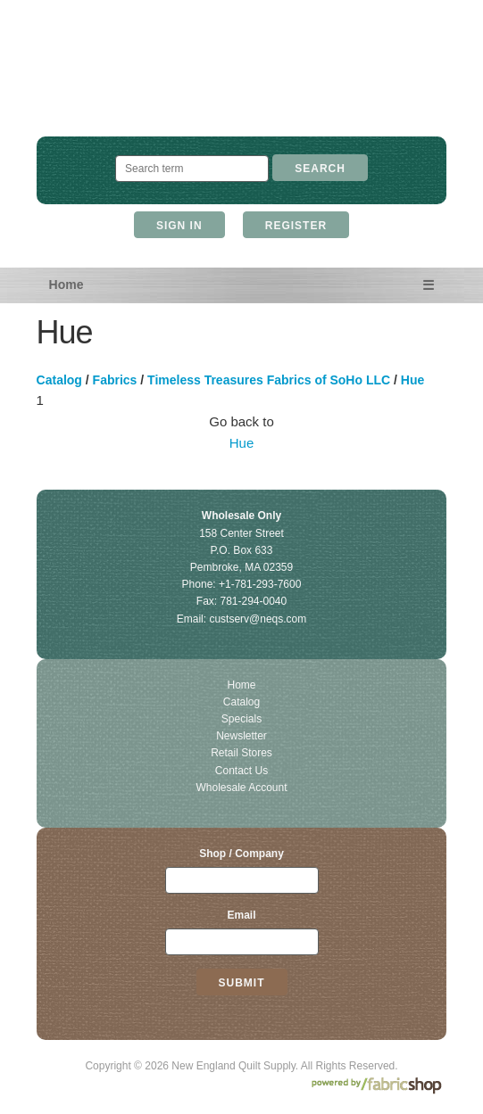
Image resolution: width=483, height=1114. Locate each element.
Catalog (59, 380)
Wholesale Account (241, 787)
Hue (412, 380)
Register (296, 225)
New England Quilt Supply (241, 85)
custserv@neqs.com (257, 619)
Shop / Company (241, 853)
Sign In (179, 225)
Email (241, 915)
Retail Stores (241, 753)
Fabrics (115, 380)
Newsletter (241, 736)
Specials (241, 719)
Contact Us (241, 770)
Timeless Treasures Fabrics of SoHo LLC (268, 380)
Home (66, 284)
